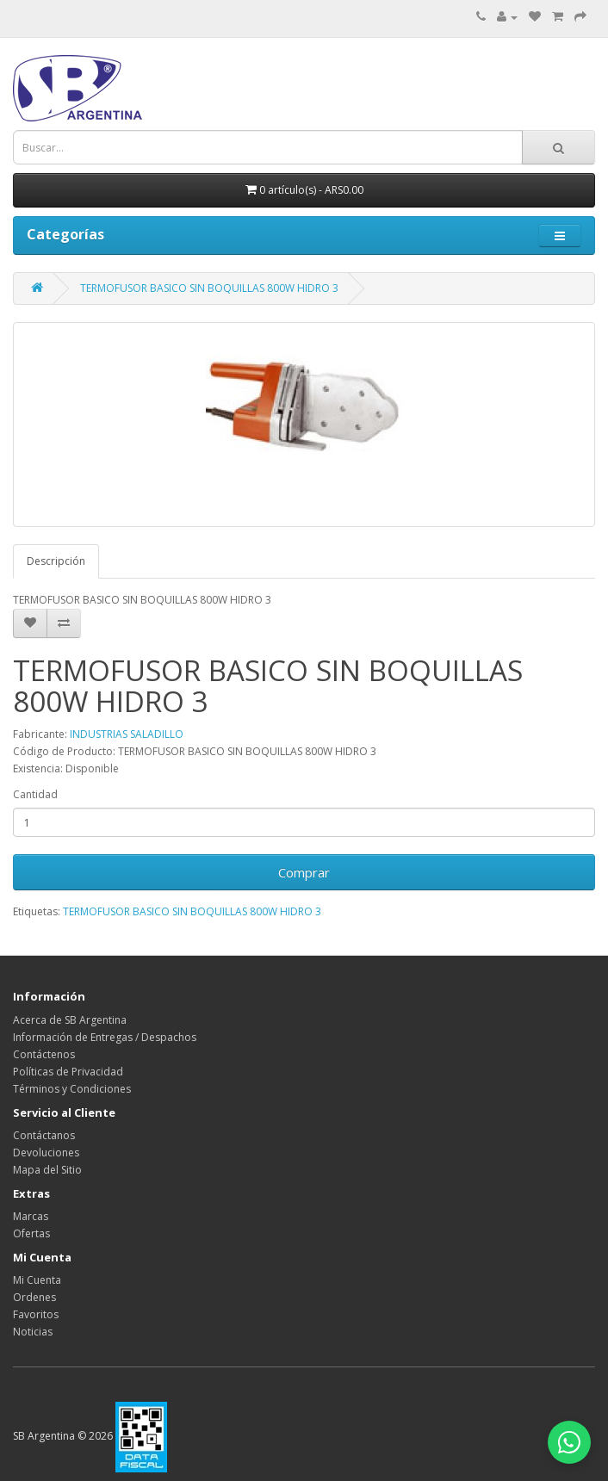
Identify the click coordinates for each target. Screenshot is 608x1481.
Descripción (56, 561)
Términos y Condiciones (72, 1088)
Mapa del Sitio (47, 1169)
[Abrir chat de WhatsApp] (569, 1442)
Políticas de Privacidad (68, 1071)
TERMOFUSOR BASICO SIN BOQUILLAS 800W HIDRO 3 (209, 288)
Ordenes (34, 1297)
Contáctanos (44, 1135)
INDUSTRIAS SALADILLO (126, 734)
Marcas (30, 1216)
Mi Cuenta (37, 1280)
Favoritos (36, 1314)
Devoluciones (46, 1152)
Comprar (304, 872)
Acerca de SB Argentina (70, 1020)
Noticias (33, 1331)
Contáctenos (44, 1054)
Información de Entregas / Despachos (104, 1037)
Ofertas (31, 1233)
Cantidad (35, 794)
